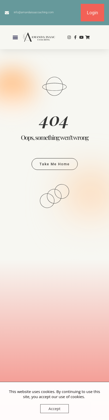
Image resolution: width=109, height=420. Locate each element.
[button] (15, 37)
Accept (55, 408)
